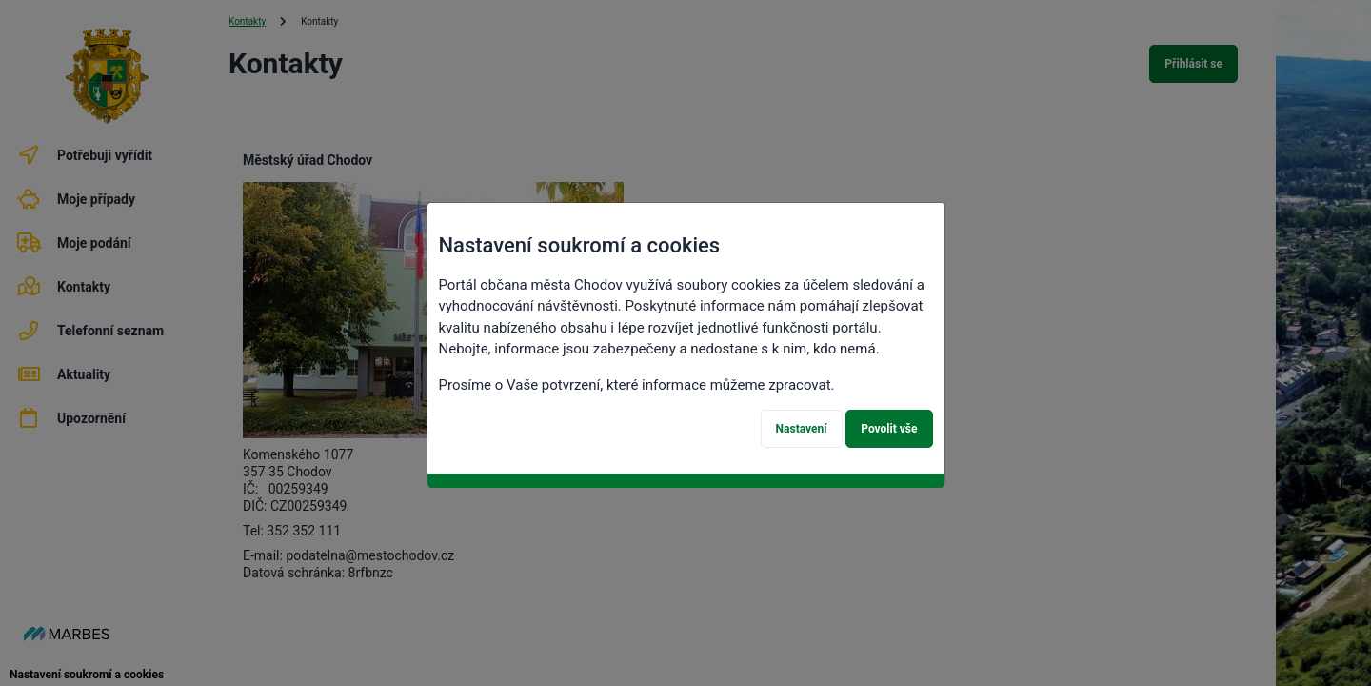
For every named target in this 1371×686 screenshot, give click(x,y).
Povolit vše (889, 428)
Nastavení (801, 428)
